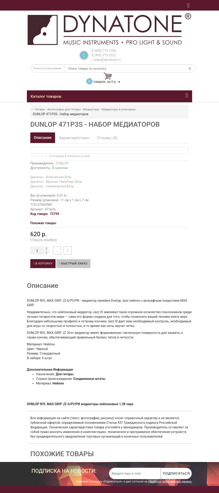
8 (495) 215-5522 (104, 55)
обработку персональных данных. (170, 481)
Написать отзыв (78, 156)
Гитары (40, 109)
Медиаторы (91, 109)
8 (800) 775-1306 (104, 50)
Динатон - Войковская (50, 177)
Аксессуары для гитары (64, 109)
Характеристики (74, 137)
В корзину (43, 263)
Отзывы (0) (107, 137)
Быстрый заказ (73, 263)
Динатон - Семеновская (52, 186)
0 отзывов (56, 156)
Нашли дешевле (44, 239)
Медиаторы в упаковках (119, 109)
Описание (43, 137)
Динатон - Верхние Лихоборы (56, 181)
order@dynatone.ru (106, 60)
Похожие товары (43, 223)
